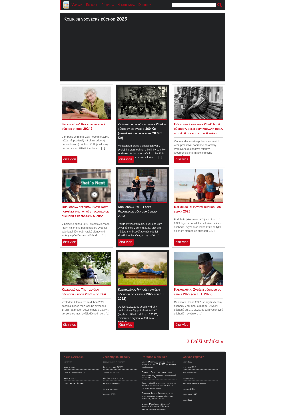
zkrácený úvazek (190, 372)
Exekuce (92, 5)
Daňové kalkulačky (111, 372)
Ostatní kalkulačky (111, 389)
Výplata (77, 5)
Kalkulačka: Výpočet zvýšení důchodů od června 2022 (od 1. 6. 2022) (142, 294)
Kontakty (68, 361)
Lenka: (145, 361)
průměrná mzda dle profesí (194, 383)
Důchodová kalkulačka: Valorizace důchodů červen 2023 (138, 211)
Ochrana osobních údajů (74, 372)
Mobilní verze (70, 378)
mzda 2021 (187, 400)
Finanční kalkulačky (111, 383)
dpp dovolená (188, 378)
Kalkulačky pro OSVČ (113, 367)
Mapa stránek (70, 367)
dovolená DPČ (189, 367)
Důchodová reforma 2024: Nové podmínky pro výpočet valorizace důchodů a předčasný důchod (85, 211)
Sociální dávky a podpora (114, 361)
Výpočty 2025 (109, 394)
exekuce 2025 (189, 389)
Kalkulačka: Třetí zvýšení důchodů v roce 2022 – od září (84, 292)
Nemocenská (126, 5)
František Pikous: (150, 393)
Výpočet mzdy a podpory (113, 378)
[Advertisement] (142, 56)
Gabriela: (146, 372)
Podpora (107, 5)
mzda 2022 (187, 361)
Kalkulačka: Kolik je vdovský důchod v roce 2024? (83, 126)
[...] (103, 148)
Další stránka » (207, 341)
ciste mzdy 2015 (190, 394)
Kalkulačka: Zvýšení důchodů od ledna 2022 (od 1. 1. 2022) (197, 292)
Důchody (144, 5)
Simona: (145, 404)
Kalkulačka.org (74, 356)
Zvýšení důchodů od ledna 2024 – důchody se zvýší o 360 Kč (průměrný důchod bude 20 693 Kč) (142, 131)
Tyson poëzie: (148, 383)
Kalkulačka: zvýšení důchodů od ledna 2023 (197, 209)
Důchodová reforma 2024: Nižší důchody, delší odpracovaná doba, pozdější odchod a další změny (198, 128)
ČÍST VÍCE (69, 159)
